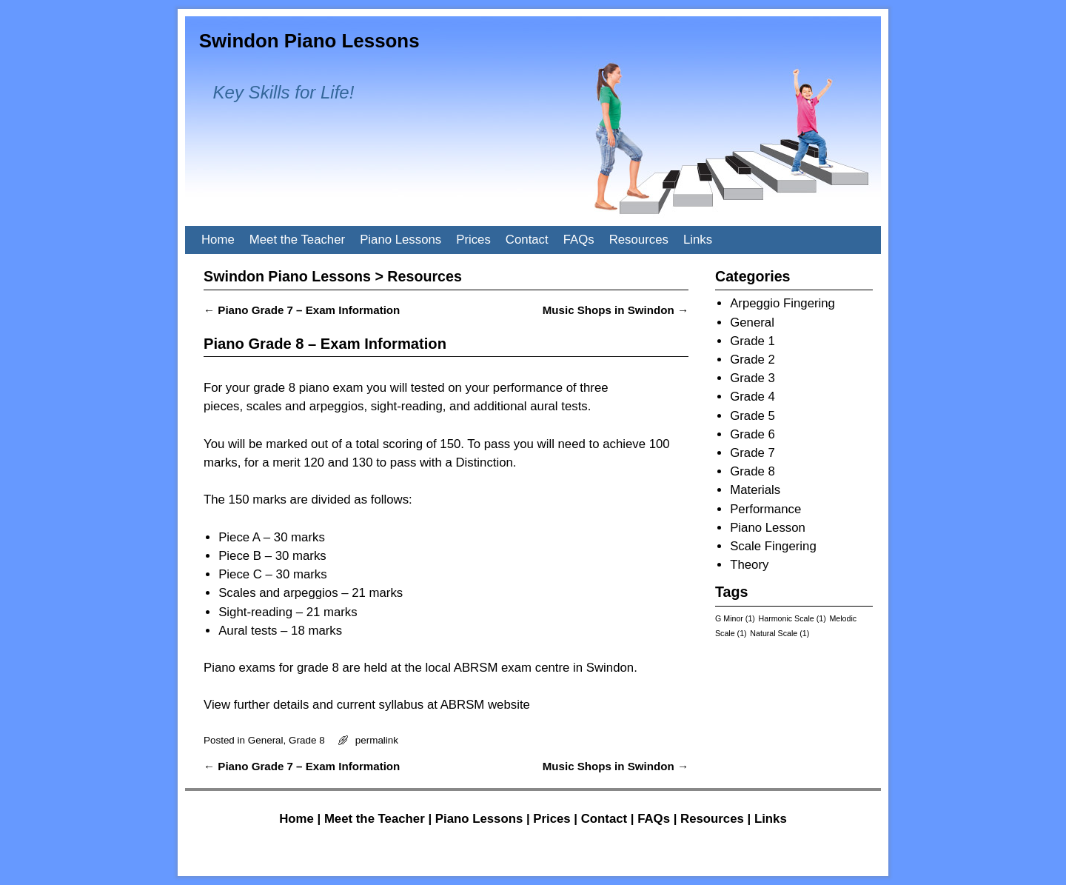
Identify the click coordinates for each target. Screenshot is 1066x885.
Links (697, 240)
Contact (527, 240)
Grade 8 (307, 740)
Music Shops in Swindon (615, 310)
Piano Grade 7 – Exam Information (302, 310)
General (266, 740)
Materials (755, 490)
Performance (765, 509)
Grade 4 (752, 397)
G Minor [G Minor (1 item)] (735, 618)
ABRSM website (485, 705)
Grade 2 (752, 360)
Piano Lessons (400, 240)
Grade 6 (752, 434)
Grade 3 (752, 378)
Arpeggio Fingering (782, 303)
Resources (638, 240)
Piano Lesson (767, 528)
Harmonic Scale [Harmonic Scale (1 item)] (792, 618)
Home (218, 240)
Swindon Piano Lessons (309, 40)
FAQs (578, 240)
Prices (473, 240)
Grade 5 (752, 416)
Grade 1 (752, 341)
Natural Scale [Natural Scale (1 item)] (779, 633)
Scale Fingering (773, 546)
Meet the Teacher (297, 240)
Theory (749, 565)
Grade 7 (752, 453)
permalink (376, 740)
